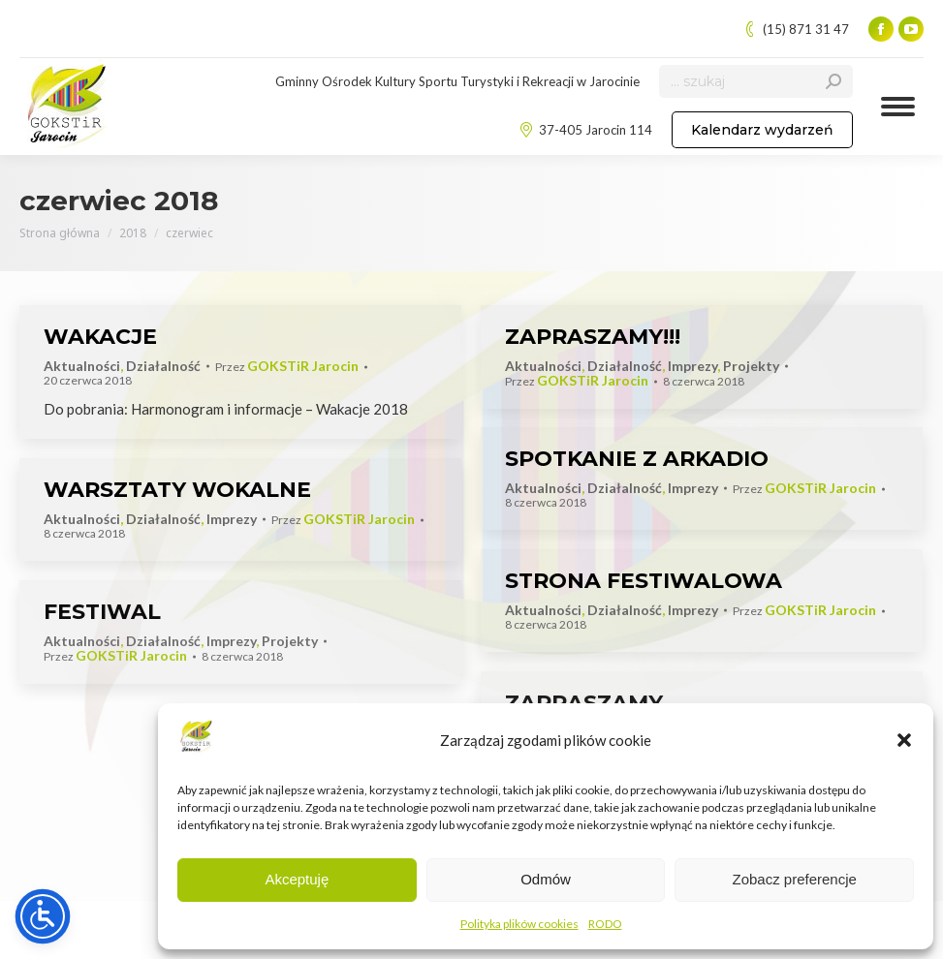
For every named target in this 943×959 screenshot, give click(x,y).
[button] (904, 740)
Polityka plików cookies (519, 923)
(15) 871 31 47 (795, 29)
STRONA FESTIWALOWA (643, 581)
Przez (287, 366)
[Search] (756, 81)
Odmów (545, 879)
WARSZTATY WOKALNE (177, 490)
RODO (605, 923)
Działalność (163, 365)
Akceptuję (297, 879)
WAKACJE (100, 337)
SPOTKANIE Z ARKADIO (637, 459)
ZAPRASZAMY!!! (592, 337)
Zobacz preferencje (794, 879)
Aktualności (82, 365)
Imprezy (692, 365)
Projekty (751, 365)
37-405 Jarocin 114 (585, 130)
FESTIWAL (102, 612)
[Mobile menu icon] (898, 106)
